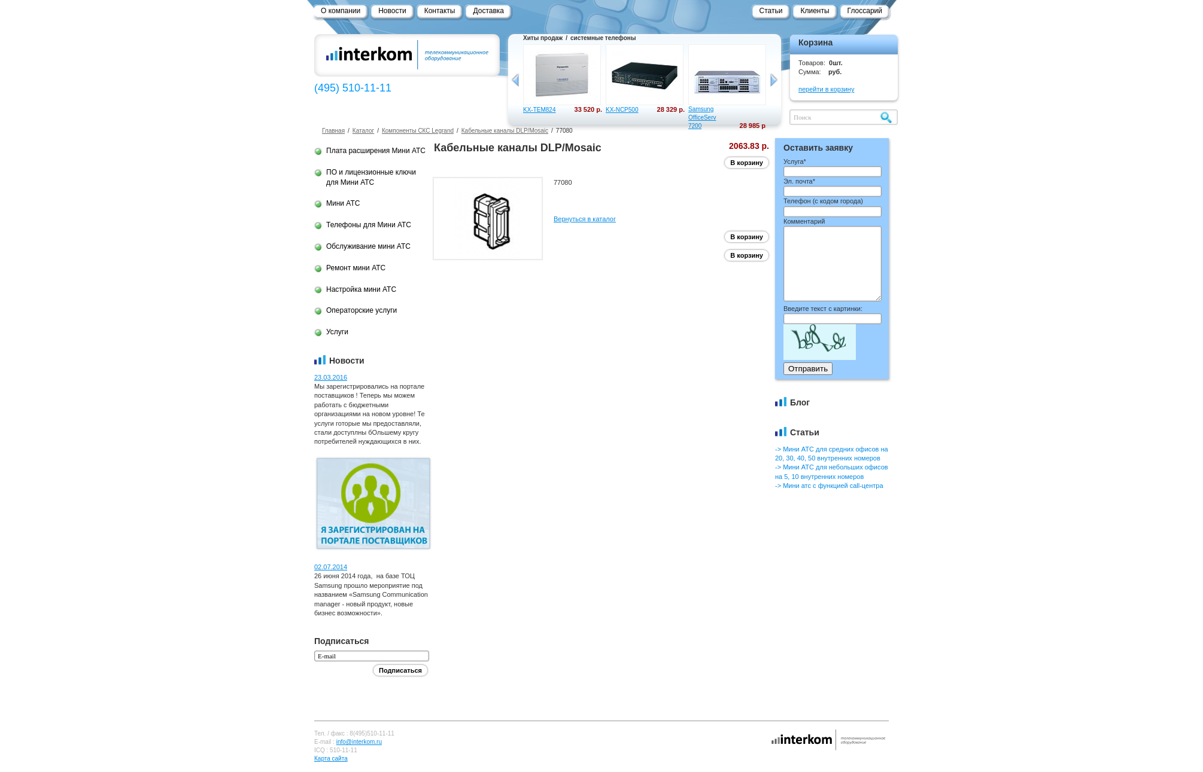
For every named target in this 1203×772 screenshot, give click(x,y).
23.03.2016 (330, 377)
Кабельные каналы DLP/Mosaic (504, 130)
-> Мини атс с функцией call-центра (829, 485)
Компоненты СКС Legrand (418, 130)
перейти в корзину (826, 89)
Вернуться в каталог (585, 218)
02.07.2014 (330, 566)
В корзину (746, 162)
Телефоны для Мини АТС (368, 225)
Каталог (363, 130)
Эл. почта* (799, 181)
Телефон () (823, 201)
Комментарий (804, 221)
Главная (333, 130)
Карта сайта (331, 758)
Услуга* (794, 161)
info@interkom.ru (359, 742)
